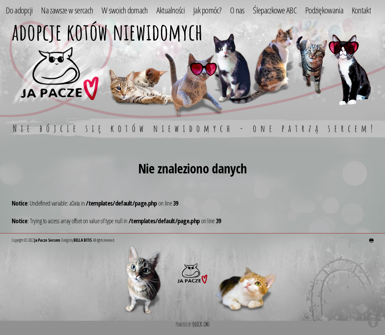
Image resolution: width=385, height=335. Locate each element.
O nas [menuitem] (237, 10)
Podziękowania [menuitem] (324, 10)
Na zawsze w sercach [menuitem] (67, 10)
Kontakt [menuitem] (361, 10)
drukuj (371, 240)
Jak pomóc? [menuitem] (207, 10)
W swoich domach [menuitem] (125, 10)
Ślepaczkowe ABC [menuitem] (275, 10)
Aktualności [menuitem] (170, 10)
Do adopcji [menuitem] (19, 10)
